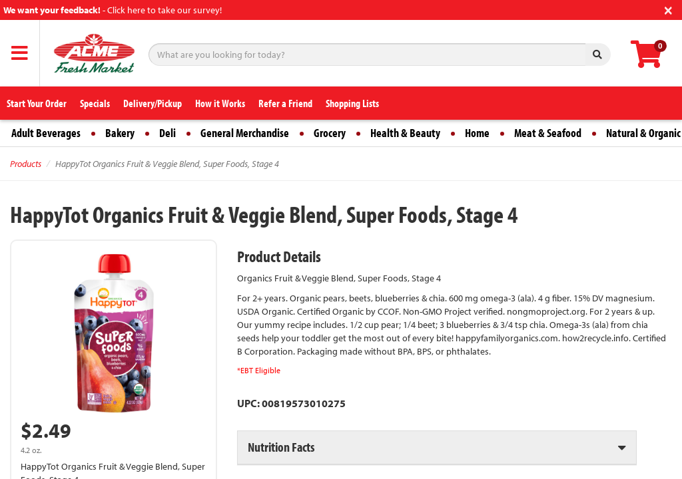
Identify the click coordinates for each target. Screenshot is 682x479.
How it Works (220, 103)
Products (25, 164)
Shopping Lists (352, 103)
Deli (167, 132)
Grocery (330, 132)
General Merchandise (244, 132)
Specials (95, 103)
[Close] (668, 9)
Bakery (120, 132)
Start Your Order (37, 103)
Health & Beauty (405, 132)
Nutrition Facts (281, 446)
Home (477, 132)
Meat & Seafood (547, 132)
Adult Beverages (46, 132)
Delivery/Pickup (152, 103)
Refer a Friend (285, 103)
